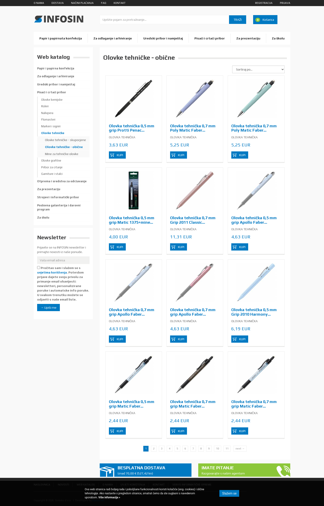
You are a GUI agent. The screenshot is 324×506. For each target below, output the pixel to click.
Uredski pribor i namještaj (163, 38)
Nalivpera (47, 113)
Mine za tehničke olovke (61, 154)
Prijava (285, 3)
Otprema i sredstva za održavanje (62, 181)
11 (227, 448)
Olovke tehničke (52, 133)
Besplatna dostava (153, 470)
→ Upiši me (48, 307)
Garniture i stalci (52, 174)
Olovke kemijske (52, 99)
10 (217, 448)
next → (240, 448)
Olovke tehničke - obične (64, 147)
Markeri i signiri (51, 126)
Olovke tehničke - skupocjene (65, 140)
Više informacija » (109, 497)
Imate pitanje (237, 470)
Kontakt (120, 3)
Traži (238, 19)
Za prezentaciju (248, 38)
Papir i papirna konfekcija (55, 68)
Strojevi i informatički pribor (58, 197)
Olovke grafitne (51, 160)
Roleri (45, 106)
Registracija (263, 3)
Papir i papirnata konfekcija (60, 38)
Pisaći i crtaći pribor (209, 38)
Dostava (58, 3)
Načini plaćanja (82, 3)
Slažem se (229, 493)
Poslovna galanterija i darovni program (59, 207)
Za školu (278, 38)
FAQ (103, 3)
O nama (39, 3)
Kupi (120, 155)
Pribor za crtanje (52, 167)
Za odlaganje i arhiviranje (112, 38)
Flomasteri (48, 119)
